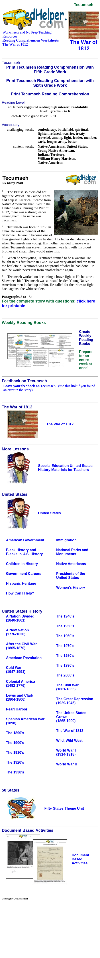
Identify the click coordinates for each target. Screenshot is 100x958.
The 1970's (65, 646)
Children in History (22, 564)
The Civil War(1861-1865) (67, 687)
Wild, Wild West (69, 740)
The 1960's (65, 636)
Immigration (66, 540)
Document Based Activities (80, 859)
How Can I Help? (20, 593)
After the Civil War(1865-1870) (21, 646)
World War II (66, 764)
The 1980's (65, 656)
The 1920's (15, 762)
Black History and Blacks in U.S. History (24, 552)
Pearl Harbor (16, 709)
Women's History (70, 587)
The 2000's (65, 675)
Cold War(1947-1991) (15, 670)
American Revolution (24, 658)
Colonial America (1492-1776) (20, 683)
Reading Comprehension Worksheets (30, 40)
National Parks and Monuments (72, 552)
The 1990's (65, 665)
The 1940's (65, 616)
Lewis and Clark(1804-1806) (19, 697)
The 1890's (15, 733)
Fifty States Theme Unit (64, 808)
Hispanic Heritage (21, 583)
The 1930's (15, 772)
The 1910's (15, 752)
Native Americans (71, 564)
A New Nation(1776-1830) (17, 632)
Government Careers (23, 574)
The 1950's (65, 626)
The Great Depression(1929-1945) (74, 701)
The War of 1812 (69, 731)
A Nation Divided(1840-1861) (20, 618)
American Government (25, 540)
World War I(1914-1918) (66, 752)
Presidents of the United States (70, 576)
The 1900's (15, 743)
